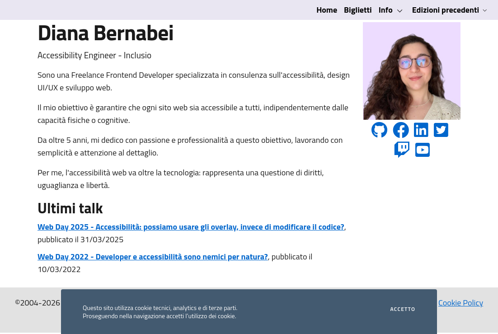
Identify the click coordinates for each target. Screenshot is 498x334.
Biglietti (358, 10)
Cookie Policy (460, 302)
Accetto (402, 309)
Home (326, 10)
